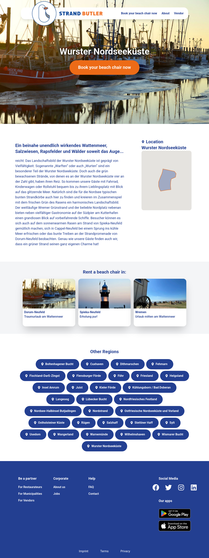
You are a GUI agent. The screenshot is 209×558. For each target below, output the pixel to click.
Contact (94, 493)
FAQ (91, 487)
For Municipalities (30, 493)
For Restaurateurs (30, 487)
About (166, 13)
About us (59, 487)
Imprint (83, 551)
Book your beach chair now (139, 13)
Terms (104, 551)
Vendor (179, 13)
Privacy (125, 551)
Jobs (56, 493)
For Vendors (26, 500)
